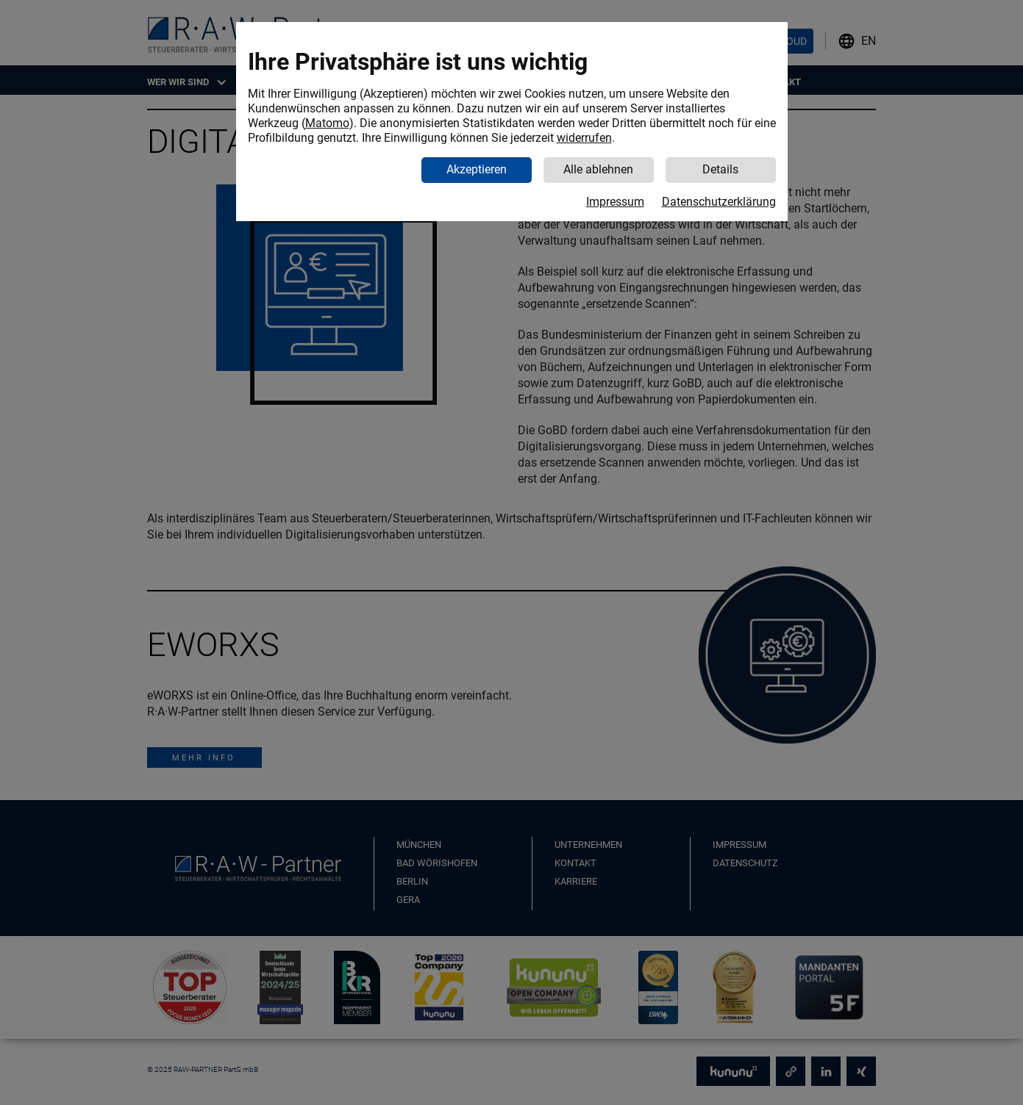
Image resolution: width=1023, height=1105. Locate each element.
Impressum (615, 202)
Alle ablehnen (598, 169)
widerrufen (584, 138)
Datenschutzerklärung (719, 202)
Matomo (327, 123)
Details (720, 169)
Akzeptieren (476, 169)
